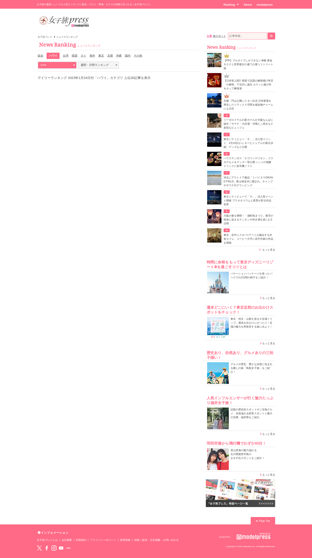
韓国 (74, 55)
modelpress (265, 4)
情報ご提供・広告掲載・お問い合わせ (156, 540)
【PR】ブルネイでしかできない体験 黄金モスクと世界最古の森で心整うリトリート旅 (248, 64)
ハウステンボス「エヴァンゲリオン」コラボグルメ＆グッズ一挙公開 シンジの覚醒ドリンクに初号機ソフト (248, 162)
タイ (83, 55)
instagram (54, 548)
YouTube (61, 548)
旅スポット (219, 36)
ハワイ (53, 55)
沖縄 (119, 55)
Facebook (46, 548)
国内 (127, 55)
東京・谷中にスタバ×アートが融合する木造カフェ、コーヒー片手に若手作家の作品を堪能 (248, 238)
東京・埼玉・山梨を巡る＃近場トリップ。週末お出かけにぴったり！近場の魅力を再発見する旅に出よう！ (251, 322)
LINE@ (68, 548)
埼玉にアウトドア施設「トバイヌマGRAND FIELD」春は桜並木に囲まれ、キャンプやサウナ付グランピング (248, 181)
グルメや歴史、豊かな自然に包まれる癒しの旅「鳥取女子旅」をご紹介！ (251, 368)
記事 (209, 36)
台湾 (65, 55)
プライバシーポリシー (103, 540)
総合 (40, 55)
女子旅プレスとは (47, 540)
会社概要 (67, 540)
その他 (138, 55)
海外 (92, 55)
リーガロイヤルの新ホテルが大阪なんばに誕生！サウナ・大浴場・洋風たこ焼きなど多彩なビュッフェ (248, 123)
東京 (101, 55)
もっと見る (268, 249)
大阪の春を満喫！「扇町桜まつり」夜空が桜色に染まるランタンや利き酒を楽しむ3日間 (248, 219)
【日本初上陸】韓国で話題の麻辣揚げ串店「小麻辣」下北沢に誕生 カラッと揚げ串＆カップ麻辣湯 (248, 84)
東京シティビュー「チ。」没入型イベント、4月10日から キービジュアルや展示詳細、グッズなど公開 (248, 143)
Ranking (231, 4)
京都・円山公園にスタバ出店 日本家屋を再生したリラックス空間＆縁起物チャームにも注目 (248, 104)
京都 (110, 55)
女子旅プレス (45, 37)
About (248, 4)
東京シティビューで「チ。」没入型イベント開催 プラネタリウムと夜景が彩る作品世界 (248, 200)
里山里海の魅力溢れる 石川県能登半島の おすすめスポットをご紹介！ (248, 454)
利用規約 (81, 540)
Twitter (39, 548)
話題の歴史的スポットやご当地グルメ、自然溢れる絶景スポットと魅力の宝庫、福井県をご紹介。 (251, 413)
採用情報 (125, 540)
